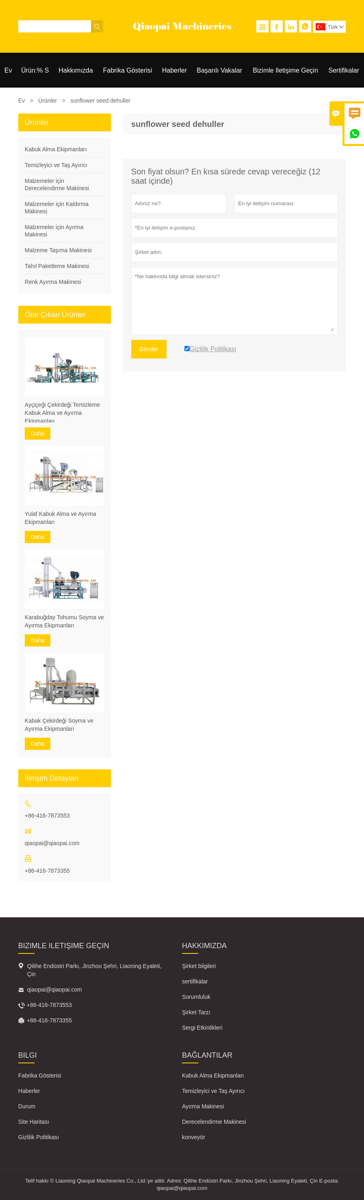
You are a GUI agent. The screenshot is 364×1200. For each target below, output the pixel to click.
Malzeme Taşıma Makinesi (58, 250)
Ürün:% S (35, 70)
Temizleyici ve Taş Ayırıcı (56, 165)
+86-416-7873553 (47, 815)
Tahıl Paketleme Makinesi (57, 266)
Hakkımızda (75, 70)
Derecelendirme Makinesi (214, 1121)
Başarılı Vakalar (219, 70)
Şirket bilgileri (199, 966)
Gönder (148, 349)
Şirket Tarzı (196, 1012)
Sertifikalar (344, 70)
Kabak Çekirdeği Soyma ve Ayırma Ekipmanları (59, 724)
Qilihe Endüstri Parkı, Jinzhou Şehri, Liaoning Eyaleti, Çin (94, 970)
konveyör (193, 1137)
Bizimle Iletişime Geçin (285, 70)
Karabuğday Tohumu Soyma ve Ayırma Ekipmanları (64, 621)
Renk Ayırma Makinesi (53, 282)
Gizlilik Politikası (38, 1137)
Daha (37, 433)
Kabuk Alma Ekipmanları (56, 149)
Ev (8, 70)
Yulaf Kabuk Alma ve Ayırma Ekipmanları (60, 518)
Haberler (174, 70)
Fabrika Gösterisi (127, 70)
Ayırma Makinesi (203, 1106)
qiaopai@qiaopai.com (52, 843)
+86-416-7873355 (47, 870)
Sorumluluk (196, 997)
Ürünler (47, 100)
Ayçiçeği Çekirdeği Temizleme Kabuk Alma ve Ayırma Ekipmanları (62, 412)
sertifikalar (195, 981)
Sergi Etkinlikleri (202, 1027)
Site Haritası (33, 1121)
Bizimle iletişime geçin (63, 946)
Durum (26, 1106)
